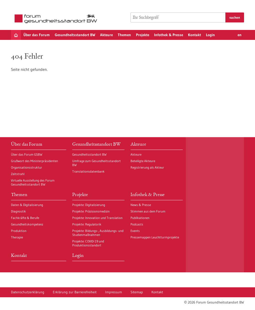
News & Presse (140, 205)
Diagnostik (18, 211)
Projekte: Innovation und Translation (97, 218)
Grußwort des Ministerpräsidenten (34, 161)
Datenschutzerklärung (27, 292)
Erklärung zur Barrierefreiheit (75, 292)
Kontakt (194, 34)
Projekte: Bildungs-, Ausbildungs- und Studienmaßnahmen (98, 233)
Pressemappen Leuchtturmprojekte (154, 237)
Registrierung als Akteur (147, 167)
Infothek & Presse (168, 34)
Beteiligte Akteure (142, 161)
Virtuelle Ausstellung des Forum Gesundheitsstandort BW (33, 182)
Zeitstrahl (17, 174)
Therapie (17, 237)
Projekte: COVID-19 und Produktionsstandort (88, 243)
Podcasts (136, 224)
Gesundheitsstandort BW (75, 34)
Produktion (18, 231)
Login (210, 34)
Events (135, 231)
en (240, 34)
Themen (124, 34)
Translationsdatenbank (88, 171)
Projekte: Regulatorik (86, 224)
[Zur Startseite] (57, 18)
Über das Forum (36, 34)
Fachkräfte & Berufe (25, 218)
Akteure (106, 34)
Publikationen (139, 218)
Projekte (142, 34)
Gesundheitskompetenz (27, 224)
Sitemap (136, 292)
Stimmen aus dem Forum (147, 211)
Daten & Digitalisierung (27, 205)
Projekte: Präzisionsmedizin (91, 211)
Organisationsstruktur (26, 167)
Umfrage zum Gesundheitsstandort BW (96, 163)
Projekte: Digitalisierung (88, 205)
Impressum (113, 292)
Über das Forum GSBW (26, 154)
